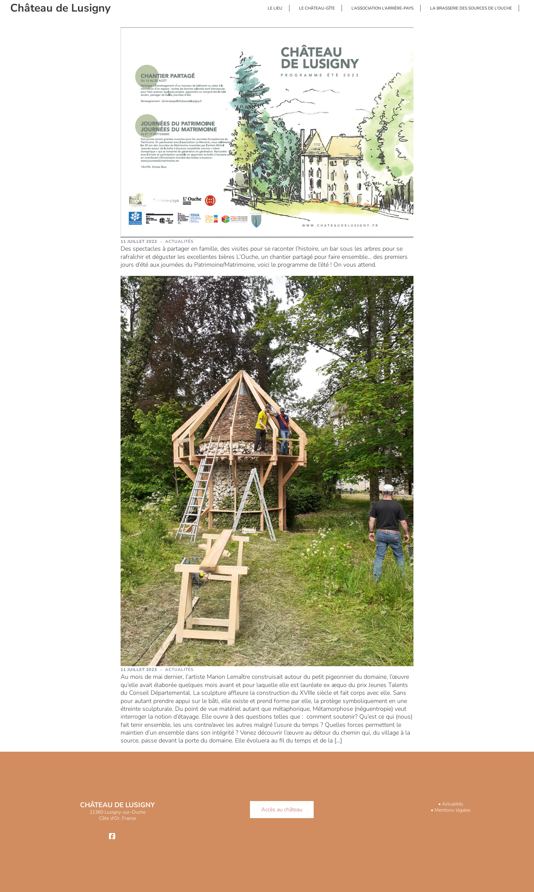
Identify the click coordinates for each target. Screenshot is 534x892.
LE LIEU (275, 8)
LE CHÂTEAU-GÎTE (317, 8)
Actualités (179, 241)
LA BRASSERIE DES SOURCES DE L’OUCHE (471, 8)
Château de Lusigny (60, 8)
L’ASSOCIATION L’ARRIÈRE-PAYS (382, 8)
